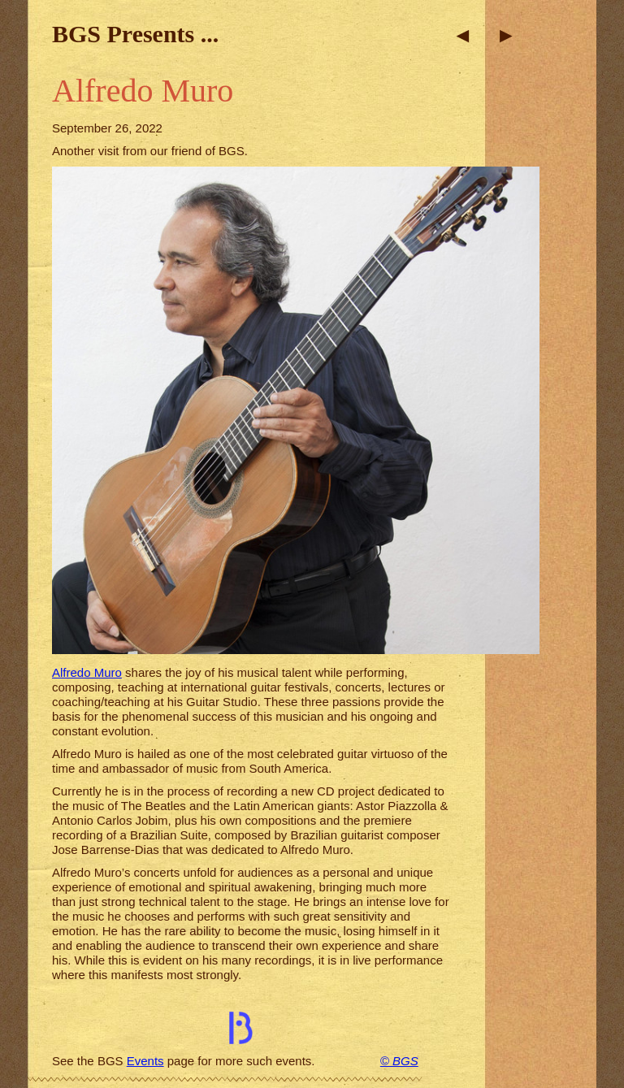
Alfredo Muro (87, 672)
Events (145, 1061)
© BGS (399, 1061)
